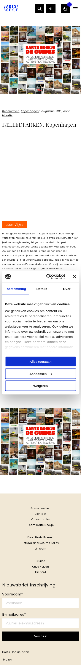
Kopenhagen (30, 111)
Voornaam (12, 594)
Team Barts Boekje (40, 525)
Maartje (7, 115)
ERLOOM (40, 572)
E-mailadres (14, 614)
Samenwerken (40, 508)
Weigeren (40, 386)
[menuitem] (51, 8)
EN (10, 659)
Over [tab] (67, 288)
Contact (40, 514)
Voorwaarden (40, 519)
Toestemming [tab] (15, 288)
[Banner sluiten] (74, 276)
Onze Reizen (40, 566)
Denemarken (10, 111)
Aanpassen (40, 373)
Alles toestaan (41, 361)
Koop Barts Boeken (40, 537)
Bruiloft (41, 561)
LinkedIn (40, 548)
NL (51, 9)
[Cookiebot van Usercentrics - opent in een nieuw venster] (48, 276)
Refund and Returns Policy (40, 543)
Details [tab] (41, 288)
